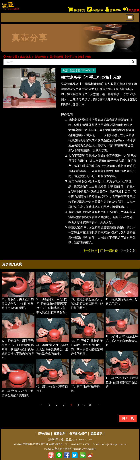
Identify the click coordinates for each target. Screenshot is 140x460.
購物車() (76, 10)
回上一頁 (128, 418)
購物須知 (44, 433)
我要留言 (95, 10)
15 (90, 404)
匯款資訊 (96, 433)
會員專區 (113, 10)
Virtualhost (90, 448)
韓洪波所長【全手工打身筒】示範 (70, 56)
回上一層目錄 (109, 250)
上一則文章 (90, 250)
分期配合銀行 (78, 433)
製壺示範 (40, 56)
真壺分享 (25, 56)
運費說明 (59, 433)
